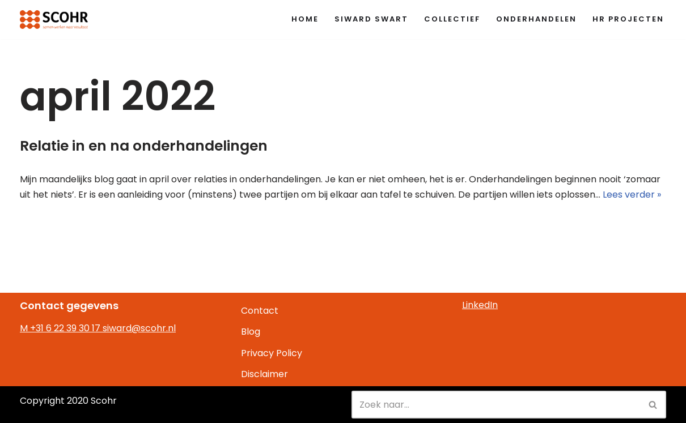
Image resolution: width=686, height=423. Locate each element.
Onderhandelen (536, 19)
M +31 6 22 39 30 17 (61, 328)
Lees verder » (632, 194)
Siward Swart (371, 19)
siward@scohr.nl (139, 328)
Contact (259, 310)
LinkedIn (480, 304)
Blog (250, 331)
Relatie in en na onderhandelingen (144, 146)
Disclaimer (264, 374)
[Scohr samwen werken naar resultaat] (54, 19)
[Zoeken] (496, 404)
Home (305, 19)
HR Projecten (628, 19)
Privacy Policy (271, 353)
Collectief (452, 19)
